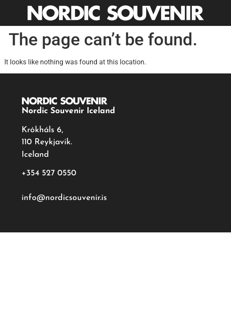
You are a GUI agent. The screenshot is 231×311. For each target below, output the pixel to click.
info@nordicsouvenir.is (64, 198)
